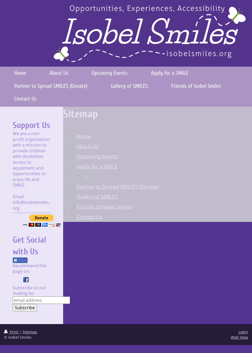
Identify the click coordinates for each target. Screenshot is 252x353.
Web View (239, 337)
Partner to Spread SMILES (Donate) (118, 186)
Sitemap (30, 331)
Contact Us (89, 216)
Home (84, 136)
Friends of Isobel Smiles (104, 206)
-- (85, 176)
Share (20, 260)
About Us (87, 146)
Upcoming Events (97, 156)
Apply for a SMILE (97, 166)
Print (11, 331)
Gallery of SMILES (97, 196)
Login (243, 331)
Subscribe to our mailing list (29, 290)
